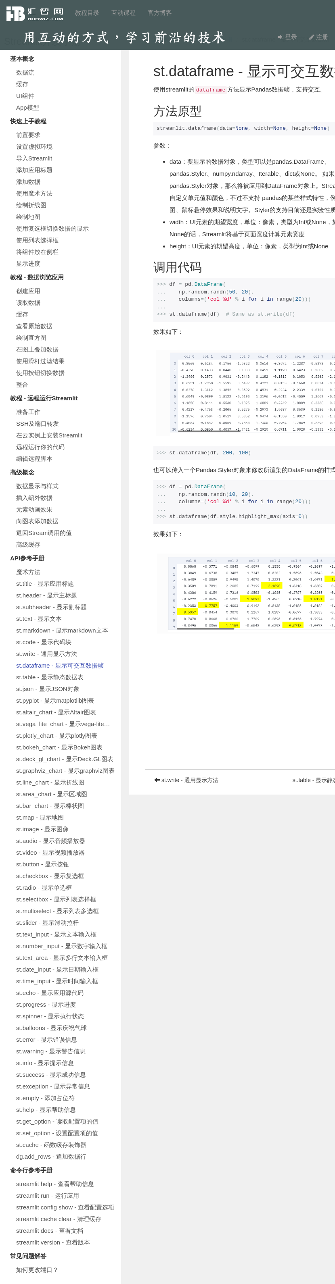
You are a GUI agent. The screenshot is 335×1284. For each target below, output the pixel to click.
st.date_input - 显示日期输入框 (57, 969)
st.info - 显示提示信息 (45, 1062)
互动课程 (123, 12)
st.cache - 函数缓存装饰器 (51, 1144)
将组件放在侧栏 (37, 251)
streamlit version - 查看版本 (53, 1242)
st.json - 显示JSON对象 (48, 688)
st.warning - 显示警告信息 (51, 1051)
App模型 (27, 107)
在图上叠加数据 (37, 349)
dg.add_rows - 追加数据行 (51, 1156)
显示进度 (28, 263)
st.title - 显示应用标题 (45, 583)
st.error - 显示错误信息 (46, 1039)
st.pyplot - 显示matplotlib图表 (55, 700)
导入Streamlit (34, 158)
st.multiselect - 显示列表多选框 (57, 910)
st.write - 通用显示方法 (46, 653)
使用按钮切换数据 (40, 372)
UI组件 (25, 95)
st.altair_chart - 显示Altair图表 (56, 712)
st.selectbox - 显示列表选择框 (56, 899)
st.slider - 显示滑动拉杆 (47, 922)
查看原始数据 (34, 326)
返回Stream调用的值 (44, 532)
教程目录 (87, 12)
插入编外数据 (34, 497)
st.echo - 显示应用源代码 (50, 992)
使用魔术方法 (34, 193)
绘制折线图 (31, 205)
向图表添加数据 (37, 521)
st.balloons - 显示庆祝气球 (51, 1027)
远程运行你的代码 (40, 446)
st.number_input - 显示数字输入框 (61, 946)
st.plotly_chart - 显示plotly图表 (56, 735)
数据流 (25, 72)
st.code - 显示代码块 (43, 642)
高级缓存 (28, 544)
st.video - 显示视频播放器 (50, 852)
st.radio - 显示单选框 (44, 887)
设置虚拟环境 (34, 146)
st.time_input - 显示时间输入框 (57, 981)
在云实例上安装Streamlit (49, 435)
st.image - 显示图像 (42, 829)
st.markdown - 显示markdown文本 (62, 630)
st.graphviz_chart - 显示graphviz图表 (65, 770)
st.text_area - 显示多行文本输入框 (62, 957)
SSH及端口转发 (37, 423)
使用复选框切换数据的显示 (52, 228)
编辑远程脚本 (34, 458)
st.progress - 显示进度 (46, 1004)
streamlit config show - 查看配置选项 (65, 1207)
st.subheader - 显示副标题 (51, 607)
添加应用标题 (34, 169)
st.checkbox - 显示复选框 (50, 875)
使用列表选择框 (37, 240)
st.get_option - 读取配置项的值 (57, 1121)
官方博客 (160, 12)
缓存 (22, 84)
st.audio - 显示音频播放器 (50, 840)
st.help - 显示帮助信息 (46, 1109)
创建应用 (28, 290)
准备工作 (28, 411)
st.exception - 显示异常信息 (53, 1086)
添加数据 (28, 181)
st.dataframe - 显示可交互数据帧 (60, 665)
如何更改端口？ (37, 1269)
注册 (318, 36)
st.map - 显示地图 (40, 817)
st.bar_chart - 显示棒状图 (50, 805)
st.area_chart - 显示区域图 (51, 794)
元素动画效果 (34, 509)
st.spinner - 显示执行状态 (50, 1016)
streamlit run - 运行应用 (47, 1195)
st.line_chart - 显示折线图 (50, 782)
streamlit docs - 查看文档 (49, 1230)
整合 (22, 384)
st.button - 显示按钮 (42, 864)
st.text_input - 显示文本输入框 (56, 934)
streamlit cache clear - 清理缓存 (58, 1218)
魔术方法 (28, 571)
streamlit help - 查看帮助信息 (55, 1183)
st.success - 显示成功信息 (51, 1074)
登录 (287, 36)
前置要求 (28, 134)
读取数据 (28, 302)
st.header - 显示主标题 (46, 595)
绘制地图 (28, 216)
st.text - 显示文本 (39, 618)
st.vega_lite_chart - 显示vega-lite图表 (66, 723)
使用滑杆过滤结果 (40, 361)
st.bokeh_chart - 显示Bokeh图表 (59, 747)
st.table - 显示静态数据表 (50, 677)
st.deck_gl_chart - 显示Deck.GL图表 (64, 758)
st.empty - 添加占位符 (45, 1098)
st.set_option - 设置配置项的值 (57, 1133)
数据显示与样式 (37, 486)
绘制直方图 (31, 337)
